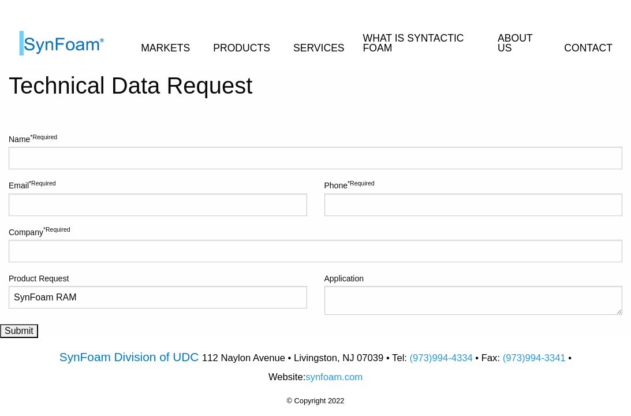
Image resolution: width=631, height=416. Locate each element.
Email (158, 198)
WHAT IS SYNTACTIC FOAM (413, 43)
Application (473, 294)
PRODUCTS (241, 48)
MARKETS (165, 48)
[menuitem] (70, 34)
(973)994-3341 (534, 357)
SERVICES (319, 48)
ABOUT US (515, 43)
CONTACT (588, 48)
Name (315, 151)
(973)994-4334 (441, 357)
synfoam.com (334, 377)
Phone (473, 198)
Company (315, 244)
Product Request (158, 291)
